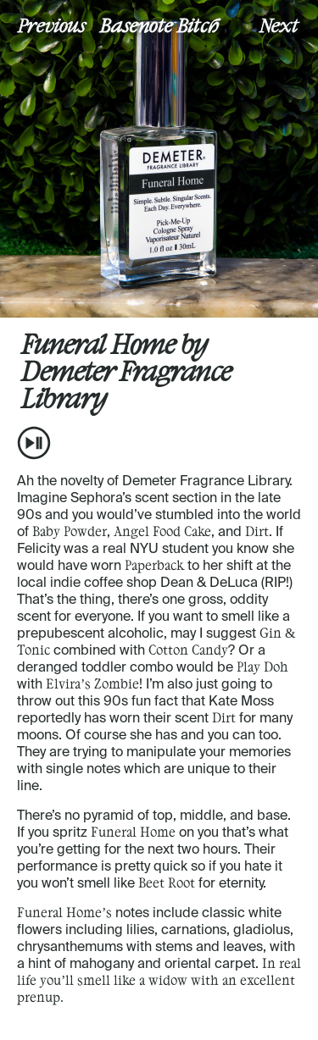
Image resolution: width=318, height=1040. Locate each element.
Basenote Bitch (159, 24)
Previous (52, 24)
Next (278, 24)
